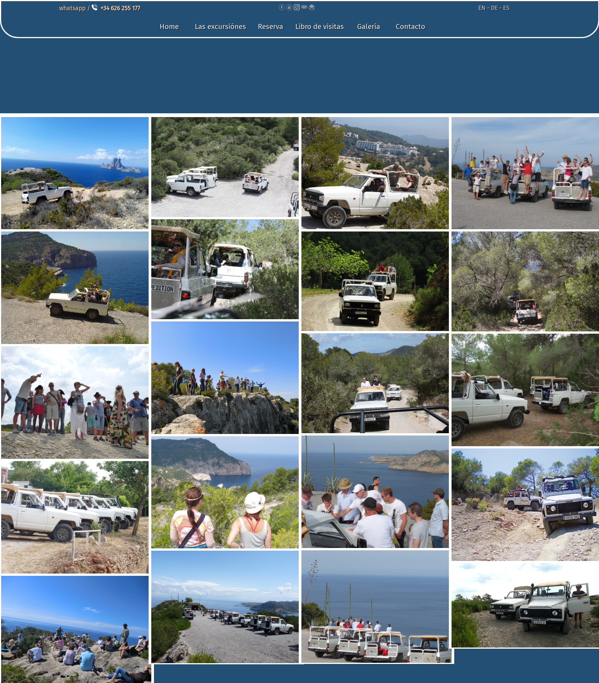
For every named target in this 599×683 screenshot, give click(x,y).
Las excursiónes (220, 26)
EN (482, 7)
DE (494, 7)
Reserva (270, 26)
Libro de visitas (319, 26)
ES (506, 7)
